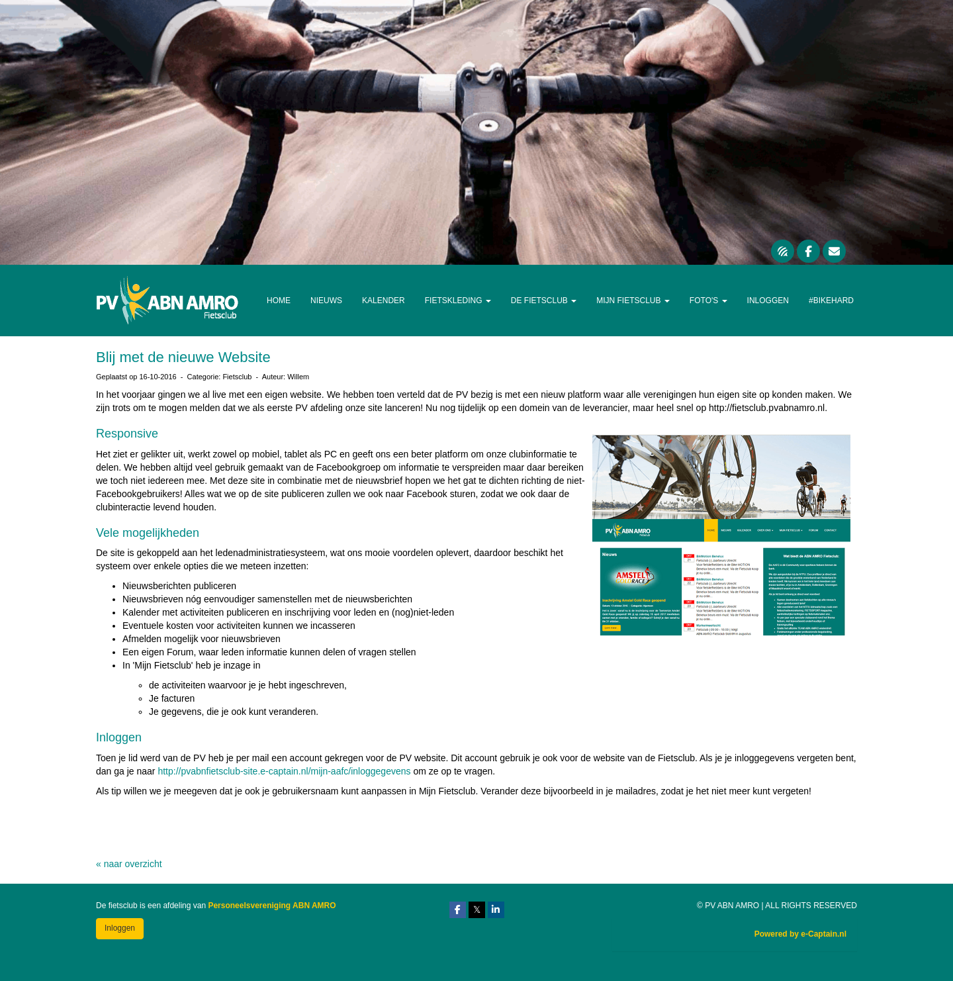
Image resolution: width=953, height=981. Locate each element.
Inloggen (768, 300)
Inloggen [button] (120, 928)
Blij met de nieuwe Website (183, 357)
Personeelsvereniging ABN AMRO (272, 905)
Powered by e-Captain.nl (800, 934)
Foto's (708, 300)
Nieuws (326, 300)
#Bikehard (831, 300)
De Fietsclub (543, 300)
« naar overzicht (129, 864)
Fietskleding (458, 300)
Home (279, 300)
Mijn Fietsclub (633, 300)
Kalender (383, 300)
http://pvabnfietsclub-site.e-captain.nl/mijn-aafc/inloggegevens (284, 771)
